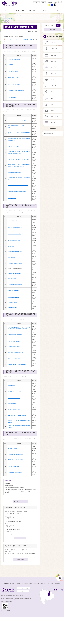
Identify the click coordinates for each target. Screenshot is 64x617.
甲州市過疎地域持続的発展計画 (15, 251)
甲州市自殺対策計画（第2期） (14, 172)
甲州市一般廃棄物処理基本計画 (15, 334)
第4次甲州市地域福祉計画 (13, 146)
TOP (3, 15)
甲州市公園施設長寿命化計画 (14, 234)
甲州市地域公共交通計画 (13, 297)
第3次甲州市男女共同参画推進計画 (15, 459)
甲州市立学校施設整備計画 (14, 398)
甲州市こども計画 (12, 198)
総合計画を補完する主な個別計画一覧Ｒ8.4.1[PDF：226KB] (19, 39)
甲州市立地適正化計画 (13, 221)
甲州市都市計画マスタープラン (15, 227)
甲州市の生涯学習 (12, 403)
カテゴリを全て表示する (7, 18)
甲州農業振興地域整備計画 (14, 59)
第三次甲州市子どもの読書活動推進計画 (17, 415)
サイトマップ (43, 583)
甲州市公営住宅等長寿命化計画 (15, 284)
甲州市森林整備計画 (12, 97)
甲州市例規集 (57, 583)
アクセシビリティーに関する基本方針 (24, 583)
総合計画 (26, 15)
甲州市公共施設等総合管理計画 (15, 472)
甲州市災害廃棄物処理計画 (14, 346)
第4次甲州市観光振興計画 (13, 77)
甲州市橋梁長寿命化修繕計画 (14, 273)
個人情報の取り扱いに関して (10, 583)
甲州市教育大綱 (11, 385)
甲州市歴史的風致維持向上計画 (15, 263)
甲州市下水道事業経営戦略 (14, 358)
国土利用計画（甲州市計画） (14, 240)
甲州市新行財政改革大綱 (13, 466)
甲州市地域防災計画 (12, 307)
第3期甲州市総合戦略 (12, 448)
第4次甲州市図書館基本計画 (14, 409)
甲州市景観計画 (11, 257)
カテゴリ (8, 15)
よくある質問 (50, 583)
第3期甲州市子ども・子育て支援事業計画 (17, 120)
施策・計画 (19, 15)
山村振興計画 (11, 246)
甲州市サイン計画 (12, 278)
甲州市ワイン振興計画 (13, 71)
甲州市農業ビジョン (12, 64)
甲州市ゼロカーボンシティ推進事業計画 (17, 364)
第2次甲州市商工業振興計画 (14, 84)
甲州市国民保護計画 (12, 302)
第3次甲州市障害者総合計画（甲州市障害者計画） (19, 159)
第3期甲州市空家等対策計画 (14, 341)
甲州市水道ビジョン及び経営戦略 (15, 352)
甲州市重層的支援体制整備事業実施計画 (17, 191)
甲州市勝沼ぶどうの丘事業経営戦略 (16, 90)
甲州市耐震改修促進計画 (13, 290)
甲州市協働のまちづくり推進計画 (15, 454)
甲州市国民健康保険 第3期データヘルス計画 (18, 185)
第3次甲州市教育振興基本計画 (14, 391)
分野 (14, 15)
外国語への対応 (36, 583)
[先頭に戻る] (59, 577)
